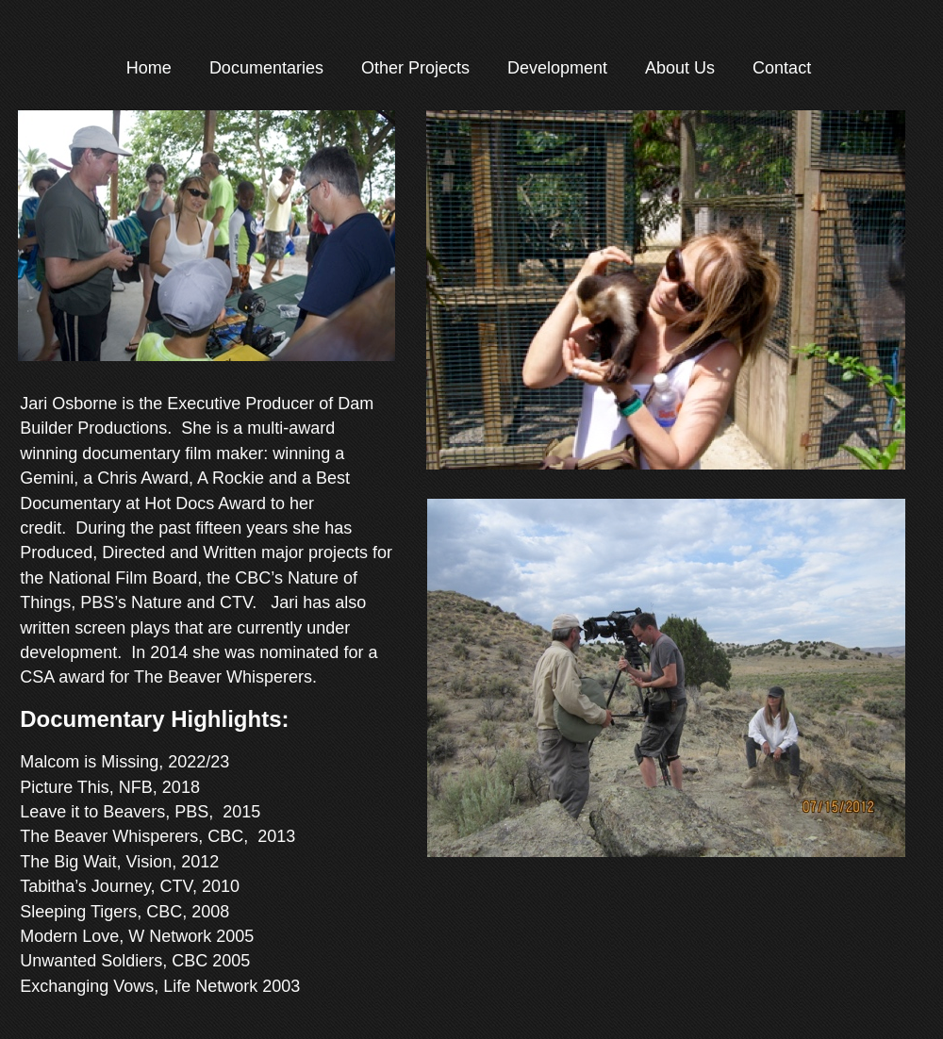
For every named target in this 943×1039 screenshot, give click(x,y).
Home (149, 67)
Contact (782, 67)
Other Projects (415, 67)
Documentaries (266, 67)
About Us (680, 67)
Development (557, 67)
